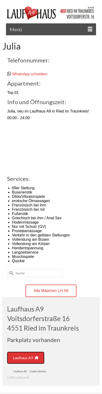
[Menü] (51, 29)
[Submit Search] (10, 273)
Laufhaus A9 (25, 357)
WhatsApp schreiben (29, 74)
